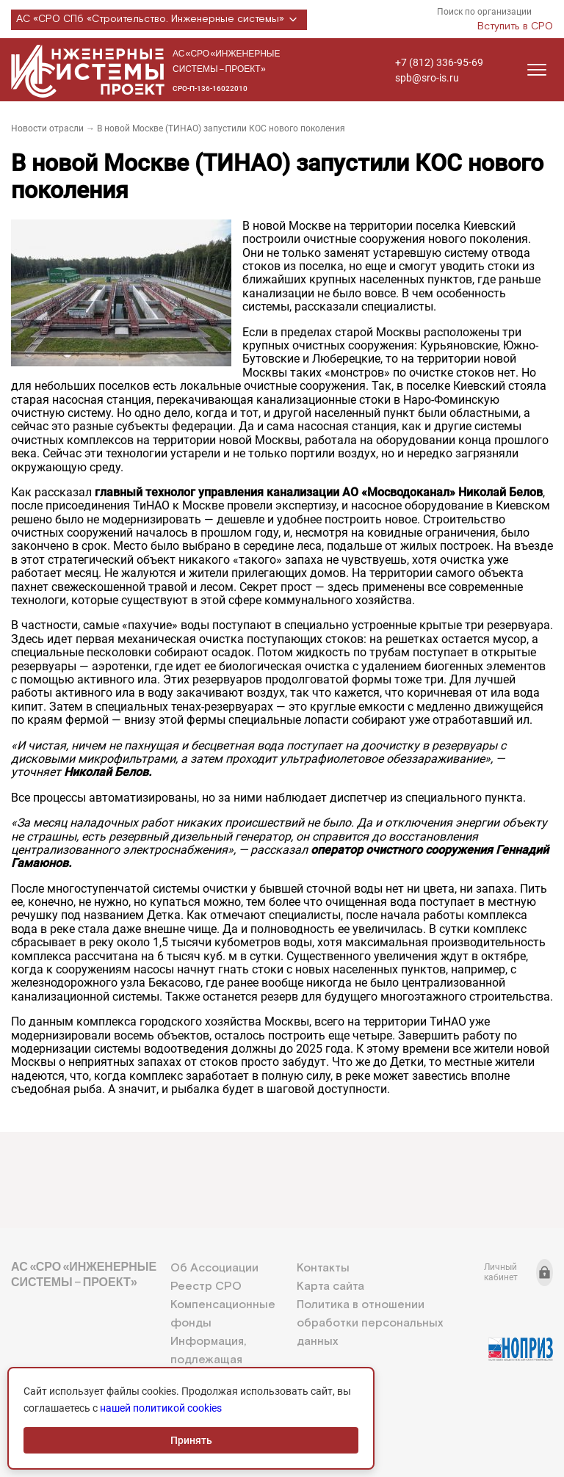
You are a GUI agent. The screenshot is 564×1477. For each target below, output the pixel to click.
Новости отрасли (47, 128)
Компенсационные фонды (222, 1314)
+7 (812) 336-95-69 (439, 62)
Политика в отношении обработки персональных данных (370, 1323)
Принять (191, 1440)
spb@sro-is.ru (427, 78)
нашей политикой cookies (161, 1408)
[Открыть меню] (537, 70)
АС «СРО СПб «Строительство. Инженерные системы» (159, 20)
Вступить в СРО (515, 26)
